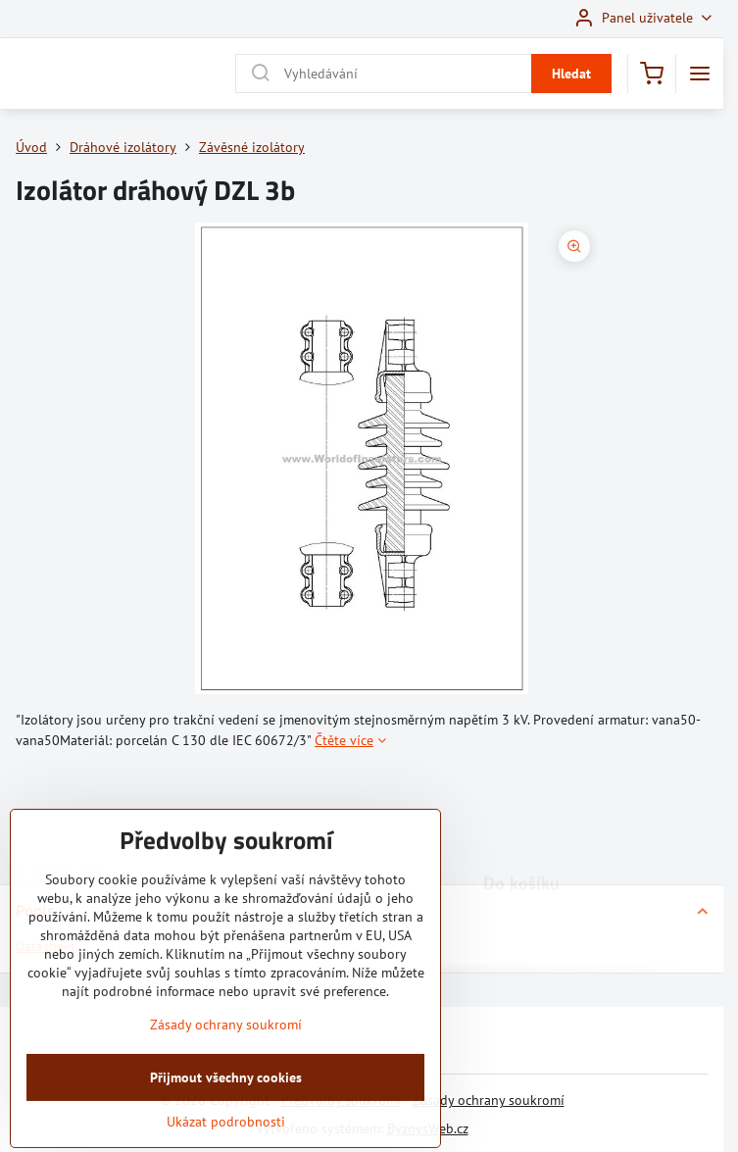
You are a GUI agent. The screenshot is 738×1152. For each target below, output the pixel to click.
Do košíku (521, 806)
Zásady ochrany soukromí (489, 1100)
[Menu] (699, 73)
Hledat (571, 73)
